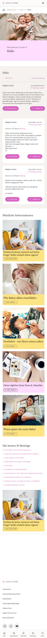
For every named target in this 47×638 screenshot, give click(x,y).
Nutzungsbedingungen (11, 603)
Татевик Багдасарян (42, 38)
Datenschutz (7, 608)
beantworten (12, 108)
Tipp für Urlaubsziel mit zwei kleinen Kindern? (22, 454)
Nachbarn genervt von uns (15, 485)
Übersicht (8, 78)
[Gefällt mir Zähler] (37, 108)
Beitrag (22, 128)
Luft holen (9, 465)
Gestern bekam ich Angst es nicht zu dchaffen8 (22, 481)
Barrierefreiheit (8, 618)
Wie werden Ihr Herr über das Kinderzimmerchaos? (24, 473)
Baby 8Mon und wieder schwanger (18, 462)
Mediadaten (7, 599)
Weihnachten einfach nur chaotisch (18, 477)
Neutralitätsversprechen (11, 594)
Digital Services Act (9, 613)
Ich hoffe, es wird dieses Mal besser (18, 450)
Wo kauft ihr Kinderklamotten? (16, 469)
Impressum (7, 589)
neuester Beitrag (38, 78)
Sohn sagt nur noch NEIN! (14, 458)
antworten (13, 156)
